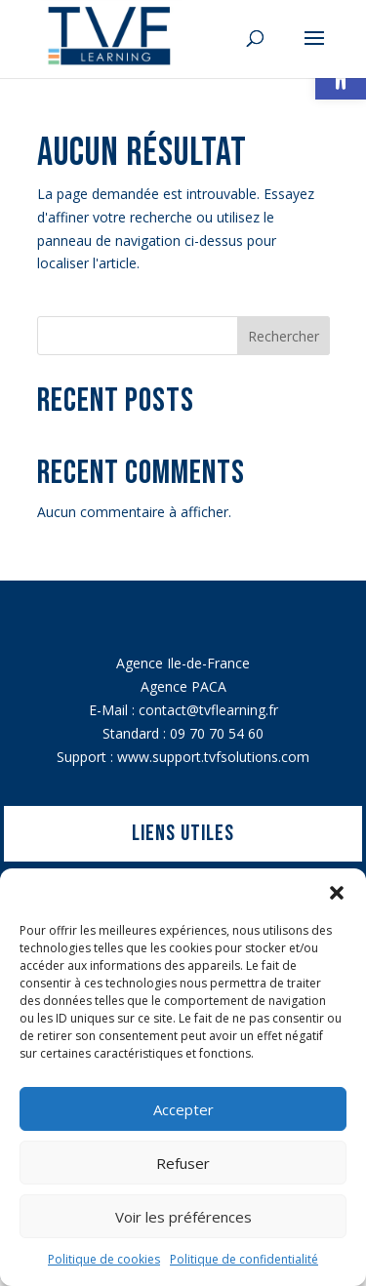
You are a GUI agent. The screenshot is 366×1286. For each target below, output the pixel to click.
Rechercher (283, 336)
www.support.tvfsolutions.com (213, 756)
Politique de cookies (104, 1259)
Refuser (183, 1163)
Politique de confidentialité (244, 1259)
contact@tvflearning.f (206, 710)
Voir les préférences (183, 1216)
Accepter (183, 1109)
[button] (336, 893)
